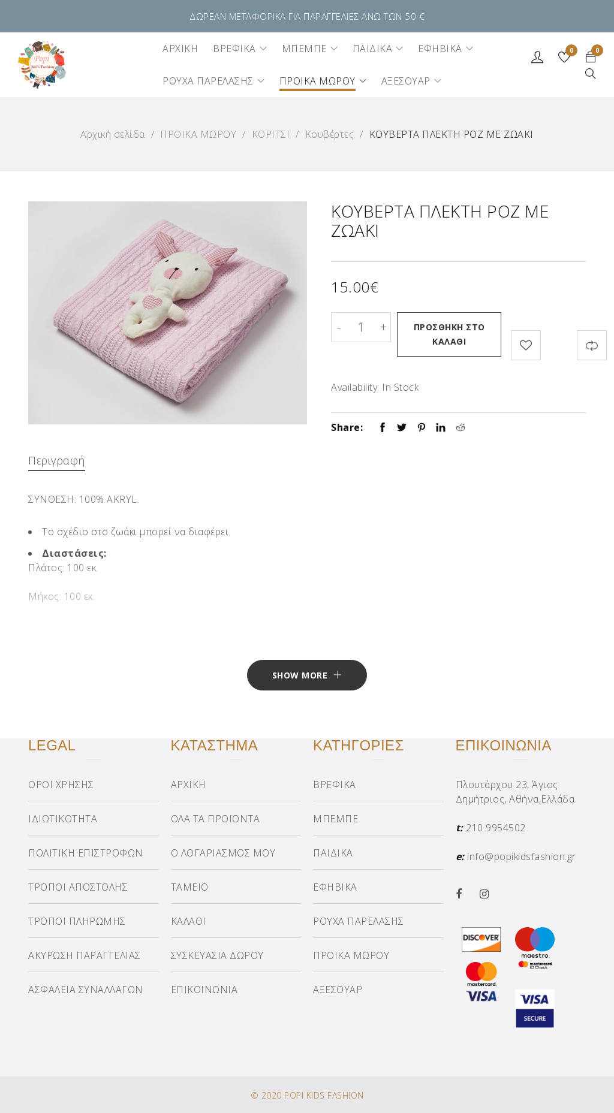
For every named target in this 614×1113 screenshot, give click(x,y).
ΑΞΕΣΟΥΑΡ (337, 989)
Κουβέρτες (329, 134)
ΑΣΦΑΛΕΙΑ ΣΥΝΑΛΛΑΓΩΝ (85, 989)
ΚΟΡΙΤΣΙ (271, 134)
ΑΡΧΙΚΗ (188, 784)
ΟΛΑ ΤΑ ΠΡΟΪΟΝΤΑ (215, 818)
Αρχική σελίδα (112, 134)
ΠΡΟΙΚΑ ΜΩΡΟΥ (198, 134)
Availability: (355, 383)
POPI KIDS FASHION (324, 1094)
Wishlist (569, 52)
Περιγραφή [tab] (56, 457)
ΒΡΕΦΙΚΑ (334, 784)
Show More (300, 674)
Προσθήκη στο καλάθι (451, 334)
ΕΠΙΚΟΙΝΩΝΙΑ (204, 989)
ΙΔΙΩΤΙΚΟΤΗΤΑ (62, 818)
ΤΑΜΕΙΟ (190, 886)
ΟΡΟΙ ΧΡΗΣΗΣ (61, 784)
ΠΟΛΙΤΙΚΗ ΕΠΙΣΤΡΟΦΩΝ (85, 852)
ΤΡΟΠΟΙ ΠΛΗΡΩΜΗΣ (77, 920)
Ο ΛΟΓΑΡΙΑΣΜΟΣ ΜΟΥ (223, 852)
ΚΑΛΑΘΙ (188, 920)
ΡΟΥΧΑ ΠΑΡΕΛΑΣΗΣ (358, 920)
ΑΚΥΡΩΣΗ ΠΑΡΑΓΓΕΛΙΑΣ (84, 954)
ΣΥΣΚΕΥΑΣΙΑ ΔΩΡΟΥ (217, 954)
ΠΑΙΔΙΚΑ (333, 852)
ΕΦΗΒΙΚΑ (335, 886)
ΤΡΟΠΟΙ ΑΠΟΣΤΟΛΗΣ (78, 886)
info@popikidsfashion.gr (521, 855)
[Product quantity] (361, 327)
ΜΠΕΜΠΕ (335, 818)
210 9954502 (496, 827)
